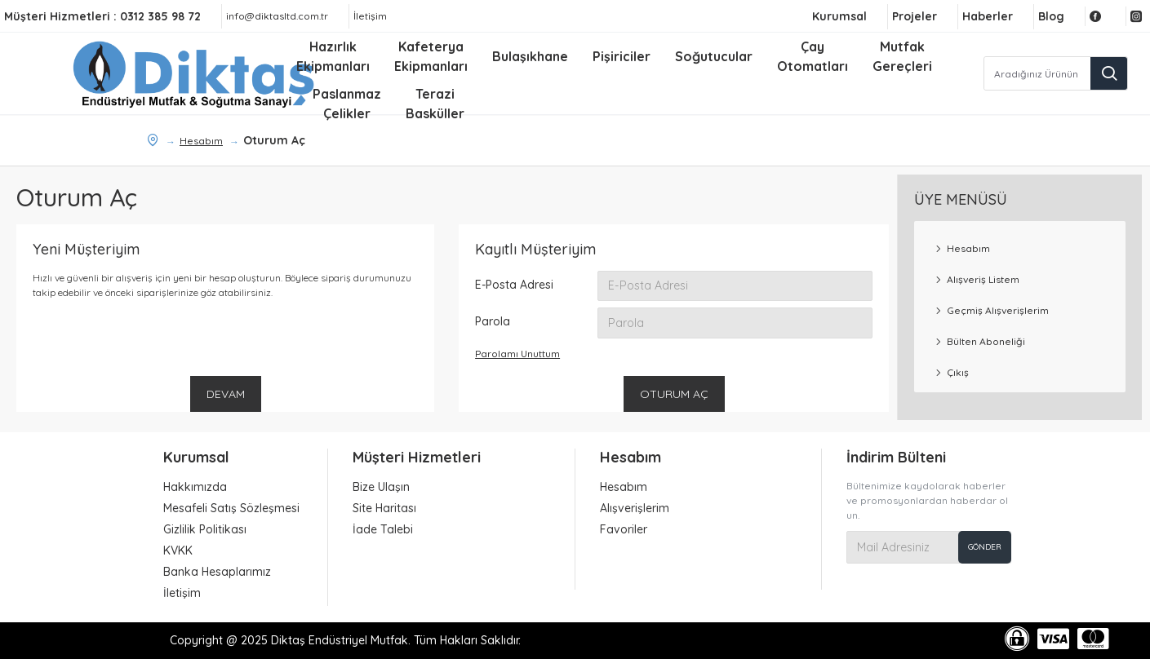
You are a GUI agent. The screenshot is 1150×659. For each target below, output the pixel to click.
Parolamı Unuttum (517, 354)
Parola (492, 322)
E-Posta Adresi (514, 284)
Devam (225, 394)
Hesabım (201, 141)
